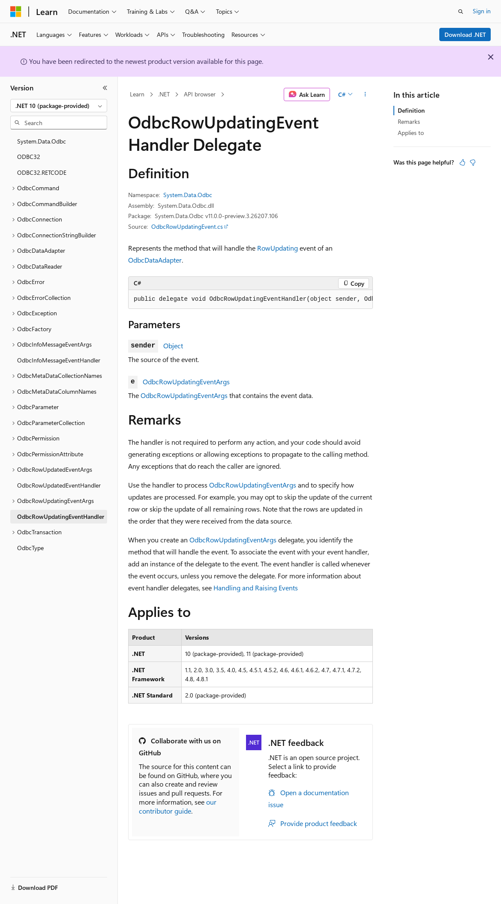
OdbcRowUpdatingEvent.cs (187, 226)
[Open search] (460, 11)
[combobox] (58, 106)
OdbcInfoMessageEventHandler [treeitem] (58, 360)
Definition (411, 110)
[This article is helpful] (462, 162)
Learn (137, 94)
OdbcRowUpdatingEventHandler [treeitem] (60, 516)
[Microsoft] (15, 11)
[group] (250, 299)
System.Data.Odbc (187, 195)
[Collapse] (105, 88)
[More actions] (365, 95)
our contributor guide (177, 806)
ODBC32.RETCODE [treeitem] (41, 172)
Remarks (409, 121)
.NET (164, 94)
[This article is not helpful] (473, 162)
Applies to (411, 133)
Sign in (482, 11)
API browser (200, 94)
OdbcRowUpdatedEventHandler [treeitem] (59, 485)
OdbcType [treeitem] (30, 548)
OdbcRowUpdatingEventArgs (186, 381)
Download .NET (465, 34)
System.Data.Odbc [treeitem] (41, 141)
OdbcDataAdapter (155, 259)
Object (173, 345)
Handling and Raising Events (255, 587)
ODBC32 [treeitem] (28, 157)
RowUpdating (277, 247)
